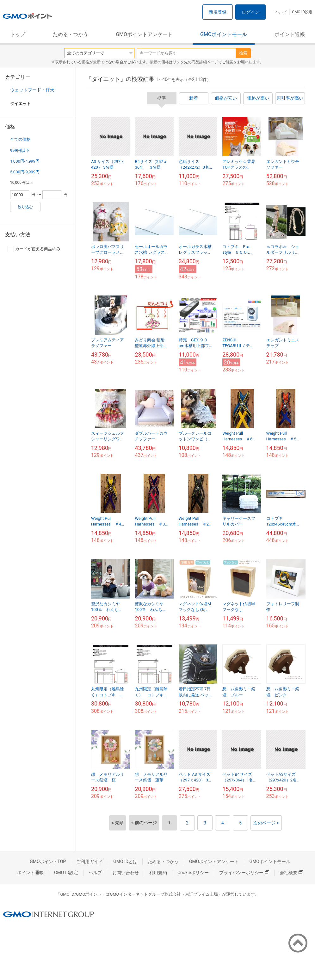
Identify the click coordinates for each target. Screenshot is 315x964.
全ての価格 (20, 139)
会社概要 (291, 872)
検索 (243, 53)
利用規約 (158, 872)
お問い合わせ (125, 872)
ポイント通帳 (290, 34)
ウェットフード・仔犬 (32, 89)
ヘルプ (281, 12)
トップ (17, 34)
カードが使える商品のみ (34, 249)
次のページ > (266, 822)
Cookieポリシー (193, 872)
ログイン (250, 12)
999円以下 (19, 150)
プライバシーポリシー (244, 872)
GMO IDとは (125, 861)
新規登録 (217, 12)
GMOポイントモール (223, 34)
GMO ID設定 (302, 12)
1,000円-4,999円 (25, 161)
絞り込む (25, 207)
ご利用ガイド (89, 861)
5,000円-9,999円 (25, 172)
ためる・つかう (70, 34)
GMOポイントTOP (48, 861)
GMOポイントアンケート (144, 34)
